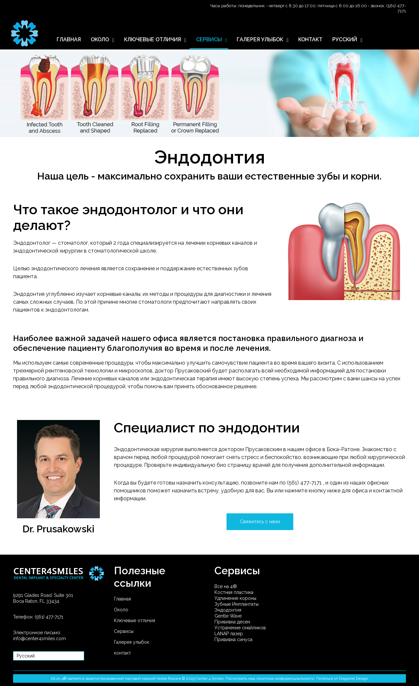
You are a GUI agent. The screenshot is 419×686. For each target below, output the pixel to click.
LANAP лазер (228, 633)
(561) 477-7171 (305, 483)
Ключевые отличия (134, 620)
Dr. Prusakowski (58, 529)
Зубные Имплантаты (236, 604)
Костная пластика (233, 592)
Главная (122, 598)
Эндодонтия (227, 610)
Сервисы (124, 631)
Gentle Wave (228, 616)
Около (121, 609)
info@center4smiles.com (39, 638)
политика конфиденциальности (285, 678)
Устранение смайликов (240, 627)
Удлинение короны (235, 598)
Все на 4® (225, 586)
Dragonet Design (353, 678)
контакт (122, 653)
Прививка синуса (233, 639)
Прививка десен (232, 621)
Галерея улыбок (131, 642)
